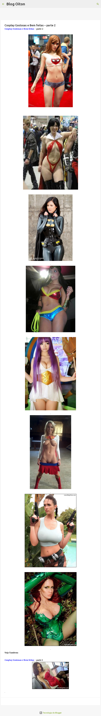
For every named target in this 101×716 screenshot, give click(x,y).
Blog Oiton (15, 4)
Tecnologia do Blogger (50, 713)
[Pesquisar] (97, 4)
